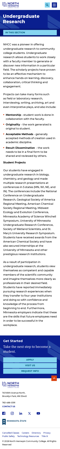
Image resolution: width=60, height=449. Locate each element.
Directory (36, 433)
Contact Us (8, 406)
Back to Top (54, 378)
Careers (25, 433)
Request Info (30, 371)
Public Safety (8, 436)
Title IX (45, 436)
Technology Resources (28, 436)
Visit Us (30, 365)
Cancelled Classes (10, 433)
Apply (30, 359)
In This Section (15, 32)
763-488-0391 (8, 402)
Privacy (47, 433)
